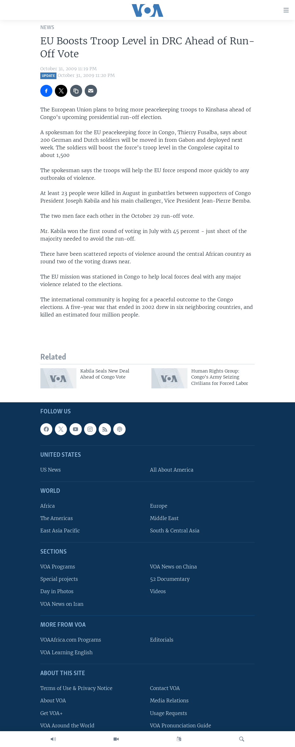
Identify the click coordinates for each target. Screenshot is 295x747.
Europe (158, 506)
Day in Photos (57, 592)
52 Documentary (170, 579)
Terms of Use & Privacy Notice (76, 688)
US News (50, 470)
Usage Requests (168, 713)
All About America (171, 470)
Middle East (164, 519)
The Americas (56, 519)
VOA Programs (57, 567)
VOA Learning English (66, 653)
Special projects (59, 579)
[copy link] (76, 91)
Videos (158, 592)
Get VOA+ (51, 713)
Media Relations (169, 701)
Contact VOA (165, 688)
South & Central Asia (175, 531)
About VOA (53, 701)
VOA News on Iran (61, 604)
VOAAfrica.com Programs (70, 640)
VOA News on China (173, 567)
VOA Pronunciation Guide (180, 726)
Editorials (162, 640)
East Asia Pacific (60, 531)
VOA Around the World (67, 726)
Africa (47, 506)
